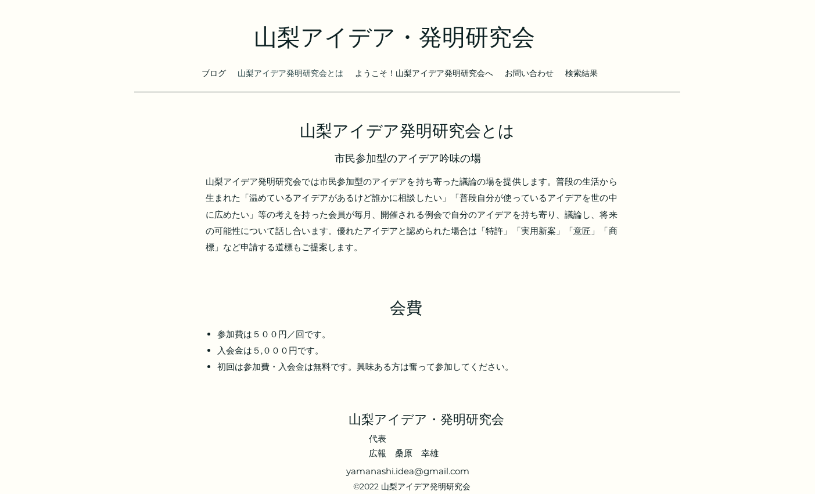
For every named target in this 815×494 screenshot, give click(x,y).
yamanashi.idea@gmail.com (407, 471)
